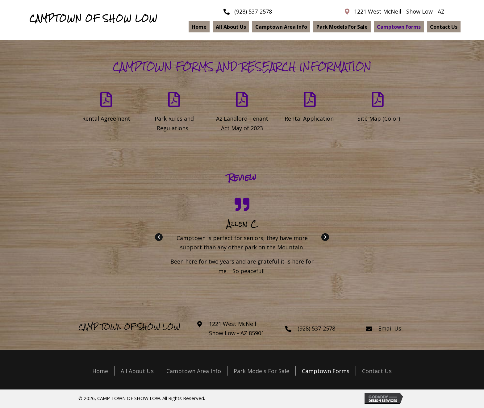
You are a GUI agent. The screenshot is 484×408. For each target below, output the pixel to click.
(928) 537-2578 (253, 11)
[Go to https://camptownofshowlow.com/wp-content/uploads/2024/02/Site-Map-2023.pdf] (378, 108)
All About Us (137, 371)
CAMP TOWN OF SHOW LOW (129, 326)
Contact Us (377, 371)
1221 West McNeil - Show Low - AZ (399, 11)
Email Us (389, 328)
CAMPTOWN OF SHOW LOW (93, 18)
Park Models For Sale (261, 371)
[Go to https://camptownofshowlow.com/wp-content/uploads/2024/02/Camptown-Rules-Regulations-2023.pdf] (174, 113)
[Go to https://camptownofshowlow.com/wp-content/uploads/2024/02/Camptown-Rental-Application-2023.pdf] (310, 108)
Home (100, 371)
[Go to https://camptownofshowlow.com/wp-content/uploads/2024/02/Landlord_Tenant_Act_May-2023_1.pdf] (242, 113)
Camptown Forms (325, 371)
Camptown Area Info (193, 371)
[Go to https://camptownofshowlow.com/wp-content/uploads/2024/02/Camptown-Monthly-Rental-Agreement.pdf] (106, 108)
